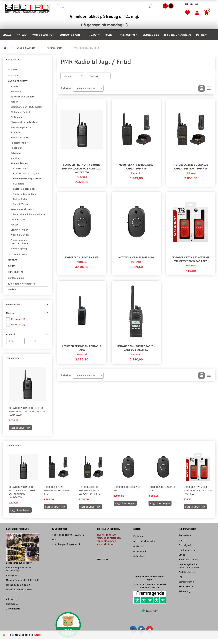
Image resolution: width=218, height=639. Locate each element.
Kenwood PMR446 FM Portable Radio (81, 347)
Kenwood (82, 176)
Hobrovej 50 (12, 603)
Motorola (136, 173)
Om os (182, 554)
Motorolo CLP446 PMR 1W (81, 257)
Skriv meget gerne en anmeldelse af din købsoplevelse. (149, 586)
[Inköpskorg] (207, 12)
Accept (37, 635)
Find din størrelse (187, 572)
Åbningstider (185, 535)
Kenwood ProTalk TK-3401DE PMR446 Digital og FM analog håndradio (27, 411)
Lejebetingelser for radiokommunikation (189, 566)
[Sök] (150, 7)
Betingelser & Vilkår (188, 559)
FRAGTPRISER (186, 586)
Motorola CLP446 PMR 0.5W (136, 257)
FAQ (181, 576)
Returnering (184, 591)
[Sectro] (27, 7)
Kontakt (182, 540)
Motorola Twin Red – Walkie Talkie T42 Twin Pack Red (190, 259)
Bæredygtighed (186, 581)
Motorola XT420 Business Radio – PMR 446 (136, 166)
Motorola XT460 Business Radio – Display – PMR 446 (190, 166)
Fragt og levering (187, 549)
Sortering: (65, 88)
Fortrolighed (185, 545)
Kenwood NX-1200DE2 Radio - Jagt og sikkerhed (136, 347)
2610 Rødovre (13, 608)
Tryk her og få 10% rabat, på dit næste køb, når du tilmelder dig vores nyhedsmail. (109, 539)
